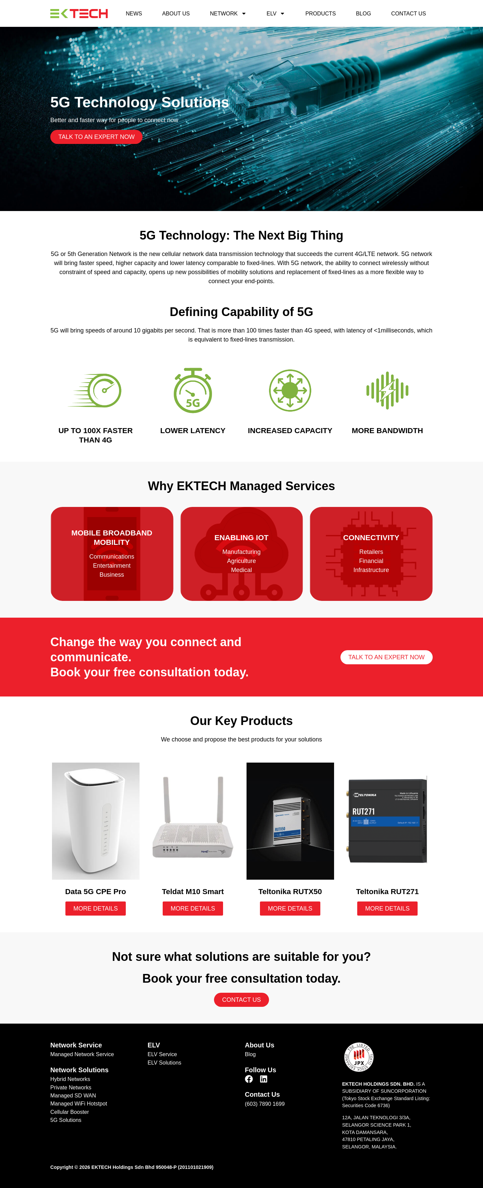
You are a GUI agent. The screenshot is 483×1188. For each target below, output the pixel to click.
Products (320, 13)
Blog (363, 13)
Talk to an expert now (96, 137)
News (134, 13)
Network (228, 13)
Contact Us (408, 13)
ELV (276, 13)
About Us (176, 13)
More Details (95, 908)
